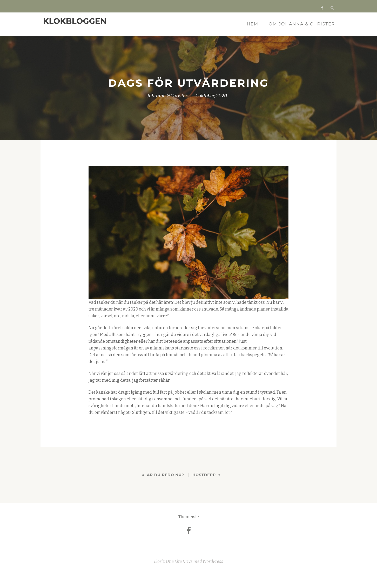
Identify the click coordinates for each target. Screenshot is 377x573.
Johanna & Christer (167, 96)
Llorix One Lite (168, 561)
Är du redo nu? (165, 475)
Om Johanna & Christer (302, 24)
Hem (252, 24)
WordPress (213, 561)
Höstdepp (204, 475)
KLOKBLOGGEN (74, 21)
